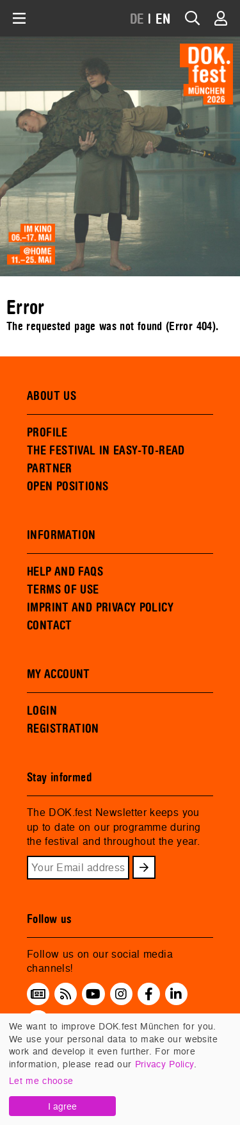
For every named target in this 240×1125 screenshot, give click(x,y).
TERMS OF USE (63, 589)
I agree (62, 1106)
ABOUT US (51, 396)
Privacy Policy (164, 1064)
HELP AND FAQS (65, 571)
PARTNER (49, 468)
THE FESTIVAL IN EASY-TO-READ (106, 450)
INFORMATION (61, 535)
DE (137, 19)
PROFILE (47, 432)
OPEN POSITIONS (67, 486)
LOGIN (42, 710)
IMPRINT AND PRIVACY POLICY (100, 607)
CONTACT (49, 625)
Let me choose (41, 1080)
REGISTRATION (63, 728)
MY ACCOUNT (58, 674)
